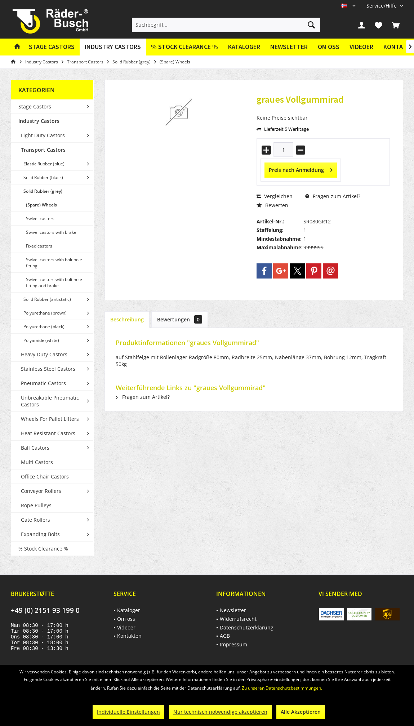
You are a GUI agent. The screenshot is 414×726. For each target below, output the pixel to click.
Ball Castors (35, 447)
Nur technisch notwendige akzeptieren (220, 711)
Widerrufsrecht (238, 618)
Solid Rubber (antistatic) (47, 299)
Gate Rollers (35, 519)
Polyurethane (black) (43, 327)
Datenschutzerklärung (246, 627)
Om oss (328, 47)
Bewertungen (179, 319)
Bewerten (272, 205)
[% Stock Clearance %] (184, 47)
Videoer (361, 47)
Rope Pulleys (36, 505)
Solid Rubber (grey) (42, 191)
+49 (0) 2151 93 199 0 (45, 610)
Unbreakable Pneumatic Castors (50, 401)
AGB (225, 635)
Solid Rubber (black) (43, 177)
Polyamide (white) (41, 340)
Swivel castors (40, 218)
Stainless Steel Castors (48, 368)
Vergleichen (275, 196)
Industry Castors (38, 120)
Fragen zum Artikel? (332, 196)
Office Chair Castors (45, 476)
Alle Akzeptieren (301, 711)
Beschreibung (127, 319)
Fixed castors (39, 246)
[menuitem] (382, 5)
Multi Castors (37, 462)
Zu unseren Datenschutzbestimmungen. (282, 688)
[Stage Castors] (52, 47)
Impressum (233, 644)
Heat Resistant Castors (48, 433)
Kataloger (244, 47)
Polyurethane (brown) (45, 313)
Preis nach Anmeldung (301, 168)
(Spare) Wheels (41, 205)
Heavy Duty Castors (44, 354)
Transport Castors (43, 149)
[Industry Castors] (113, 47)
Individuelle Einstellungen (128, 711)
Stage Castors (34, 106)
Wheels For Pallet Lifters (50, 418)
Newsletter (289, 47)
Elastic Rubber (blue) (43, 164)
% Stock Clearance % (43, 548)
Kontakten (129, 635)
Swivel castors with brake (51, 232)
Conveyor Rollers (41, 490)
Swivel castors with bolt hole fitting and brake (54, 282)
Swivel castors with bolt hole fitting (54, 263)
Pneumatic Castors (43, 383)
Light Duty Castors (43, 135)
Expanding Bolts (40, 534)
